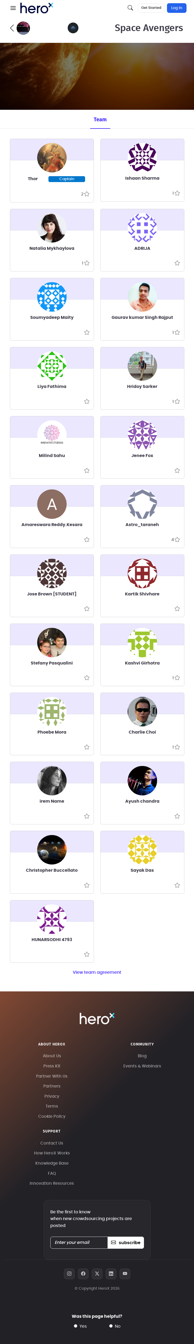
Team (100, 119)
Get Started (151, 8)
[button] (13, 8)
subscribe (125, 1242)
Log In (176, 8)
